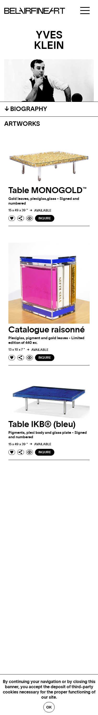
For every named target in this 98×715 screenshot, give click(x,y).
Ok (49, 707)
